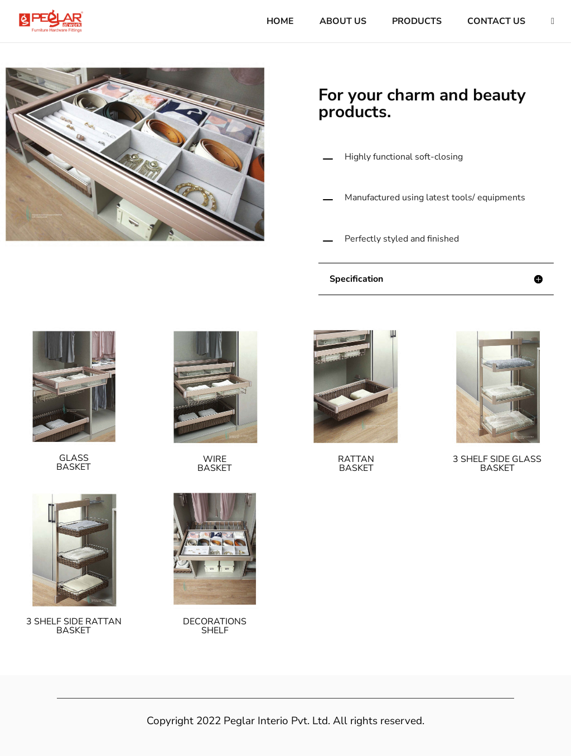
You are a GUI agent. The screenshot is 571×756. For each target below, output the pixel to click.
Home (280, 22)
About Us (343, 22)
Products (417, 22)
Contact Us (496, 22)
